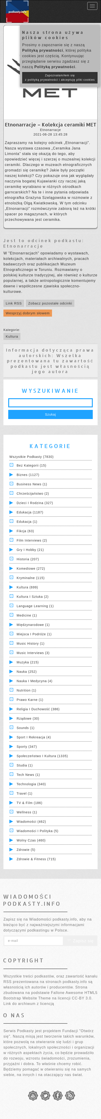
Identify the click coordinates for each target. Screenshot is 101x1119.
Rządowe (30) (28, 718)
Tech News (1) (28, 775)
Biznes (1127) (28, 475)
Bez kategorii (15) (31, 465)
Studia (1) (25, 765)
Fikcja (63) (25, 531)
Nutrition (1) (26, 690)
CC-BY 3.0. (82, 998)
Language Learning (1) (35, 606)
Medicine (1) (27, 615)
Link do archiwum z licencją (28, 1004)
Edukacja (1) (27, 521)
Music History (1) (31, 643)
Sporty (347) (27, 746)
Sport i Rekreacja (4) (34, 737)
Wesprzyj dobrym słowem (28, 313)
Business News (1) (32, 484)
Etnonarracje (23, 245)
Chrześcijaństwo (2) (33, 493)
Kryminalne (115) (31, 578)
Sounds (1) (26, 728)
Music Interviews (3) (33, 653)
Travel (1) (24, 793)
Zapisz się (80, 941)
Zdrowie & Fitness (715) (36, 859)
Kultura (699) (27, 587)
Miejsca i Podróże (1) (34, 634)
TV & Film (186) (30, 803)
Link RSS (14, 303)
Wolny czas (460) (31, 840)
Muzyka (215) (28, 662)
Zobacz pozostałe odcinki (50, 303)
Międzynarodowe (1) (33, 625)
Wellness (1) (27, 812)
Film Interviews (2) (32, 540)
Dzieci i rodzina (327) (35, 503)
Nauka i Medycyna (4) (35, 681)
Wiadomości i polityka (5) (37, 831)
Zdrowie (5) (26, 850)
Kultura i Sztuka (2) (33, 596)
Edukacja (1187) (30, 512)
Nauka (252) (27, 671)
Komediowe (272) (31, 568)
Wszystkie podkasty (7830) (31, 457)
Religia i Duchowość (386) (38, 709)
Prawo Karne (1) (30, 700)
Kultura (12, 336)
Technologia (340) (31, 784)
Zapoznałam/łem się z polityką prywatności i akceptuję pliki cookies (60, 77)
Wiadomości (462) (31, 821)
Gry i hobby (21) (30, 550)
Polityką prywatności (42, 50)
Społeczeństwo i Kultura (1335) (42, 756)
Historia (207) (28, 559)
